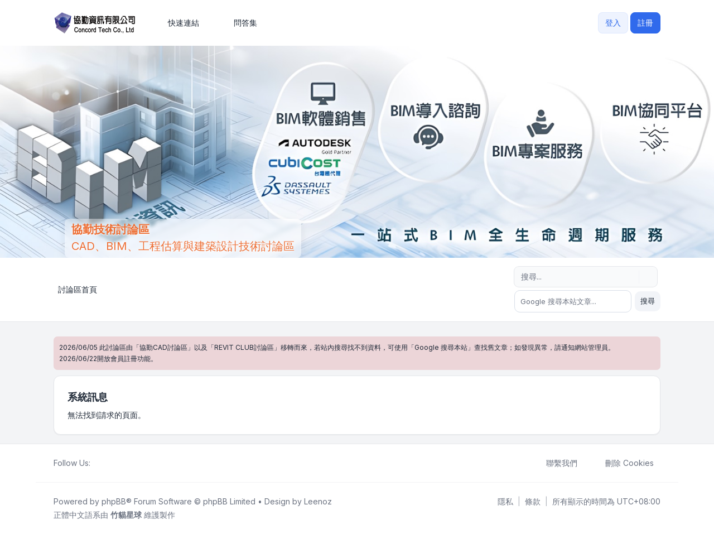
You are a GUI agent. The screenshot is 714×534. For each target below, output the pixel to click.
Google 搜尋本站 (440, 347)
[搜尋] (629, 276)
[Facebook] (97, 463)
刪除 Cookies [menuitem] (622, 463)
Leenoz (318, 501)
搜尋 (647, 300)
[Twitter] (106, 463)
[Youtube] (115, 463)
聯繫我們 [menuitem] (554, 463)
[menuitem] (178, 23)
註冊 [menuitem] (645, 22)
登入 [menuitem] (613, 22)
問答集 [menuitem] (238, 23)
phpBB (114, 501)
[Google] (124, 463)
